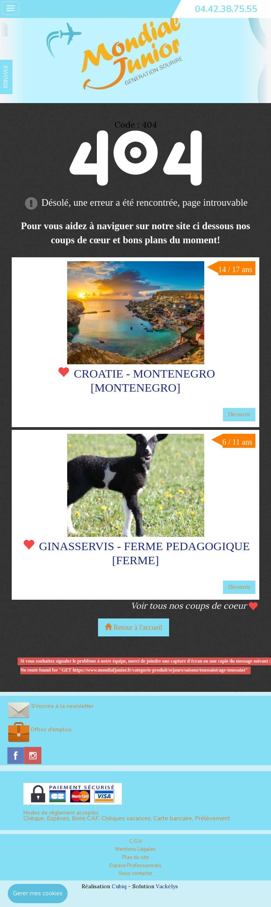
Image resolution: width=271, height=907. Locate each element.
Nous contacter (135, 873)
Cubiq (119, 886)
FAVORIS (5, 77)
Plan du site (135, 857)
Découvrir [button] (239, 414)
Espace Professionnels (135, 865)
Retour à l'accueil (133, 627)
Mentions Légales (135, 849)
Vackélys (167, 886)
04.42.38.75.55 (226, 9)
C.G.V (135, 841)
